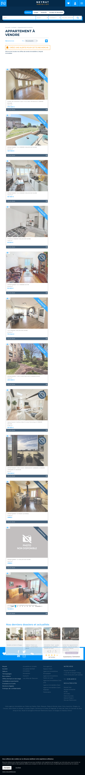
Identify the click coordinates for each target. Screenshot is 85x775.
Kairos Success (68, 696)
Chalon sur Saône (30, 706)
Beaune (43, 706)
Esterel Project (69, 698)
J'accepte (7, 768)
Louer (36, 12)
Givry (64, 706)
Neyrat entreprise (69, 689)
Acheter (28, 12)
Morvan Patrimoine (70, 700)
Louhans (27, 708)
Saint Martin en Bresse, (16, 708)
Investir (44, 12)
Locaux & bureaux (56, 12)
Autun (60, 706)
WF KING (67, 694)
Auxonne (69, 706)
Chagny (75, 706)
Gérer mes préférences (9, 771)
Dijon (38, 706)
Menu (81, 3)
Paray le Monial (52, 706)
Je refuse (18, 767)
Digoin (32, 708)
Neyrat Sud (67, 687)
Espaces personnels (75, 3)
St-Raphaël (52, 708)
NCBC (66, 691)
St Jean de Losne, (63, 708)
